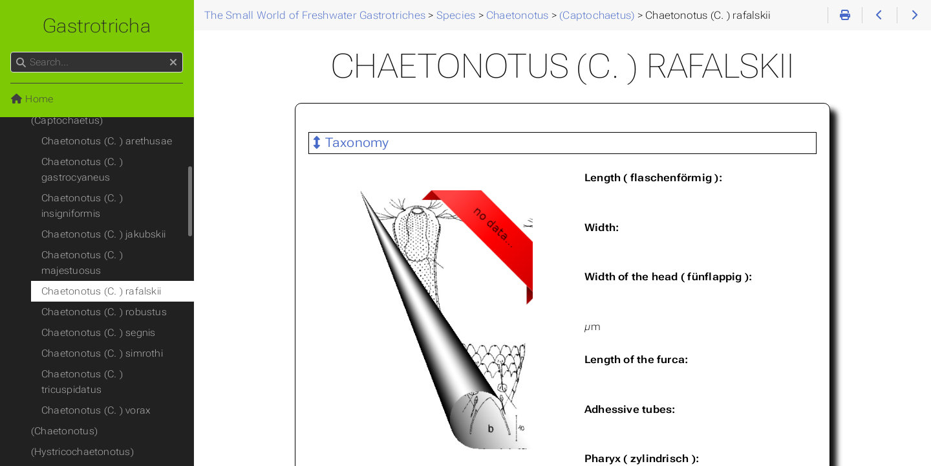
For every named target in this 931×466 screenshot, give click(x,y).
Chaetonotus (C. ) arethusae (106, 141)
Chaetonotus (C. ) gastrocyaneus (82, 169)
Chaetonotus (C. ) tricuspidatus (82, 381)
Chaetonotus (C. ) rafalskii (101, 291)
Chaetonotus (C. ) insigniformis (82, 205)
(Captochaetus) (67, 120)
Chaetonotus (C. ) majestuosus (82, 262)
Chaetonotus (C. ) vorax (96, 410)
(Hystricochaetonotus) (82, 452)
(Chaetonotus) (64, 431)
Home (31, 99)
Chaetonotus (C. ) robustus (104, 312)
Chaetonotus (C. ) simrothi (102, 353)
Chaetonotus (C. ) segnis (98, 332)
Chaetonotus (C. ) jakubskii (103, 234)
